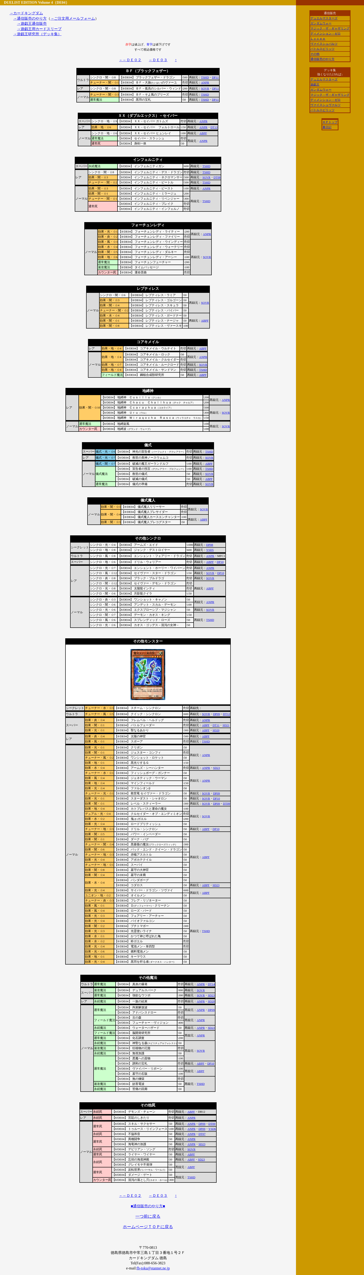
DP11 (215, 77)
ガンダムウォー (321, 23)
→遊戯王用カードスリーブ (39, 29)
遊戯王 (314, 84)
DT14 (211, 984)
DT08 (217, 177)
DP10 (220, 562)
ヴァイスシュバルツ (324, 43)
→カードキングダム (26, 13)
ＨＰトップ (330, 122)
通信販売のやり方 (322, 59)
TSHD (205, 77)
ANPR (205, 82)
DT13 (214, 127)
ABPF (203, 133)
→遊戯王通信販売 (32, 24)
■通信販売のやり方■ (148, 1206)
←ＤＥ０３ (158, 60)
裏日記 (327, 127)
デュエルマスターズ (324, 18)
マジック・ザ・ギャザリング (330, 28)
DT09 (226, 803)
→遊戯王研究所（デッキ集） (37, 34)
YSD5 (210, 550)
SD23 (216, 768)
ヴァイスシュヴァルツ (325, 105)
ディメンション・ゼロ (325, 33)
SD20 (216, 730)
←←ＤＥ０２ (130, 60)
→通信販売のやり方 (30, 18)
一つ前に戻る (147, 1216)
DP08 (209, 544)
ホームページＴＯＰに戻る (148, 1226)
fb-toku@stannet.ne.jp (153, 1268)
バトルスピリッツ (322, 49)
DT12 (226, 714)
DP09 (216, 714)
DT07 (201, 1134)
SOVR (205, 88)
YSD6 (212, 1129)
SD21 (225, 725)
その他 (314, 54)
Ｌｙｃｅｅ (317, 38)
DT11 (216, 725)
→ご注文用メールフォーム (72, 18)
